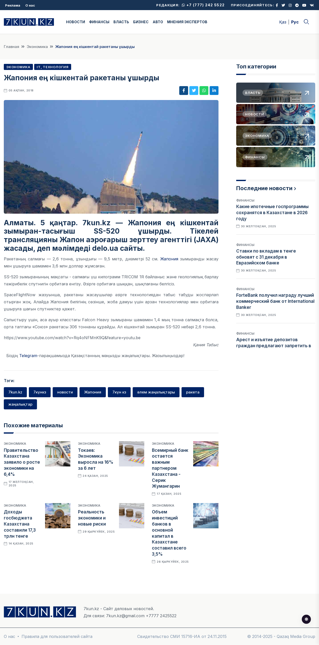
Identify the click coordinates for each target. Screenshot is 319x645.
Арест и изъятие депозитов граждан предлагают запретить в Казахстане (273, 345)
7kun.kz (15, 392)
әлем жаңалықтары (156, 392)
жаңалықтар (20, 404)
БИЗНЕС (141, 22)
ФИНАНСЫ (99, 22)
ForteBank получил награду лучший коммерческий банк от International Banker (275, 301)
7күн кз (119, 392)
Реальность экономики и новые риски (92, 518)
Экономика (37, 46)
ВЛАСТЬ (121, 22)
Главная (11, 46)
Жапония (169, 258)
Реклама (12, 5)
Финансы (245, 200)
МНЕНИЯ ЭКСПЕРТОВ (187, 22)
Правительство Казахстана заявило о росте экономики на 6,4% (22, 462)
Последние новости (264, 188)
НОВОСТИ (75, 22)
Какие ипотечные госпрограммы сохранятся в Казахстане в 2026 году (272, 212)
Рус (295, 21)
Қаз (282, 21)
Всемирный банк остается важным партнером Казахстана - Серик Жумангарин (170, 468)
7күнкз (39, 392)
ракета (193, 392)
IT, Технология (53, 67)
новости (65, 392)
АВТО (158, 22)
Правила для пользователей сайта (57, 636)
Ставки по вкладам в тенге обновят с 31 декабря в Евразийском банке (266, 257)
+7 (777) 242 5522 (203, 5)
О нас (30, 5)
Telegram (28, 355)
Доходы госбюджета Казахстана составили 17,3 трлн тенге (20, 523)
